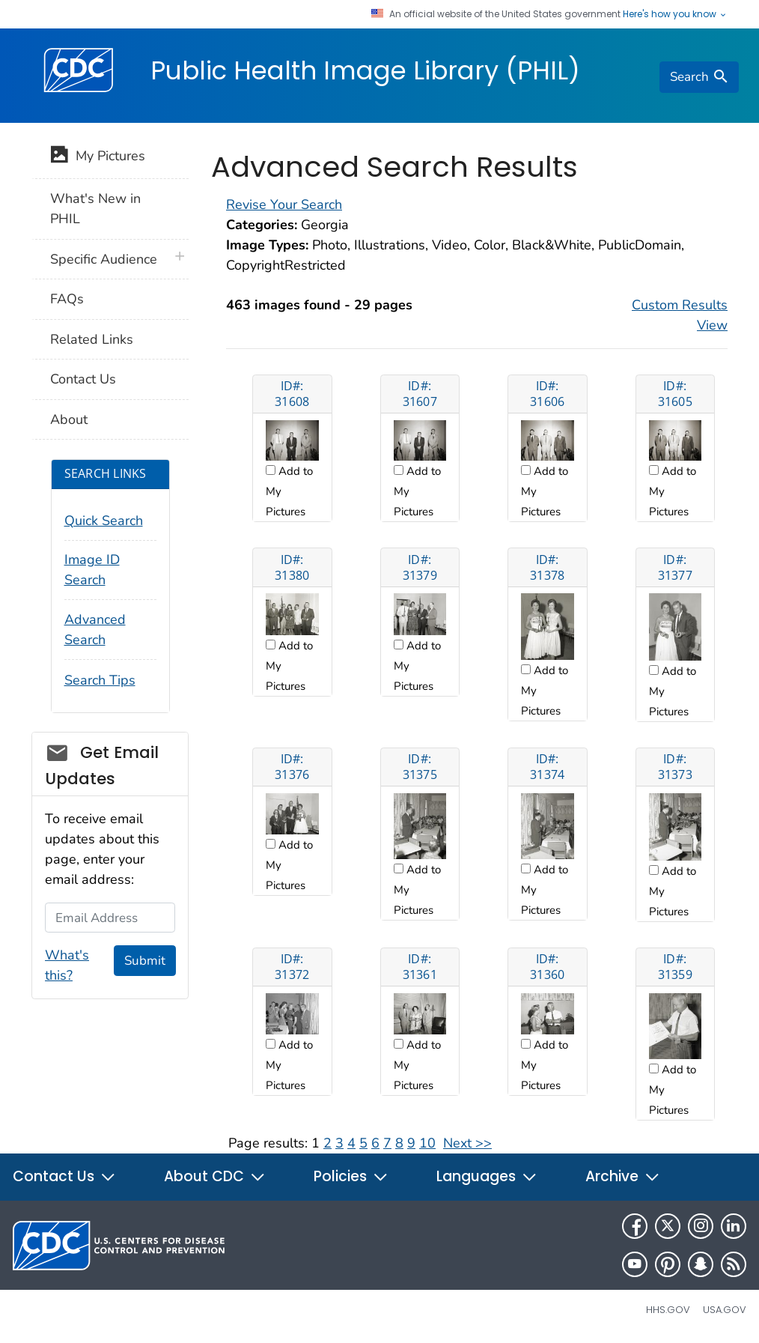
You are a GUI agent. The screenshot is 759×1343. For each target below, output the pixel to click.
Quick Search (103, 521)
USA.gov (724, 1310)
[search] (699, 77)
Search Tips (99, 680)
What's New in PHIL (95, 209)
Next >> (467, 1143)
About (69, 419)
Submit (144, 960)
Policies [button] (351, 1176)
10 (427, 1143)
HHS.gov (668, 1310)
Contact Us (83, 379)
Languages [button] (486, 1176)
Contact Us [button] (64, 1176)
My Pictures (97, 157)
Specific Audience (103, 259)
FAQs (67, 299)
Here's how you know (675, 14)
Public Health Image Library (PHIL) (365, 70)
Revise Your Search (284, 204)
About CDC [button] (215, 1176)
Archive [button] (622, 1176)
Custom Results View (680, 315)
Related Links (91, 339)
